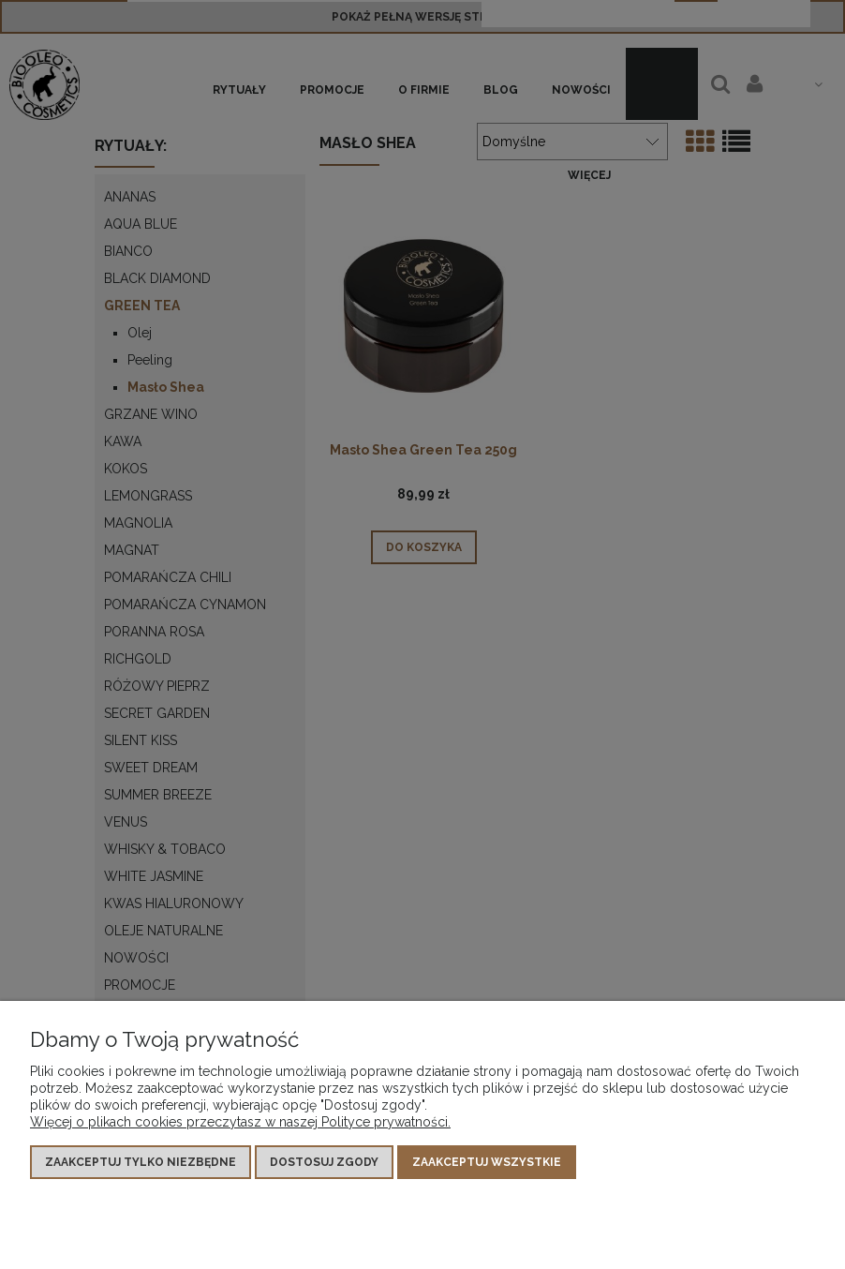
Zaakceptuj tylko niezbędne (140, 1162)
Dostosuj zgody (324, 1162)
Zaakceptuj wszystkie (486, 1162)
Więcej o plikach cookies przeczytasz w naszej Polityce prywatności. (240, 1121)
